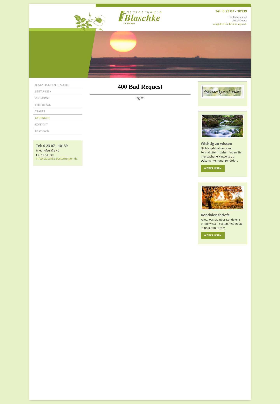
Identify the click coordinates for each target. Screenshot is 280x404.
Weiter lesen (212, 168)
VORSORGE (42, 98)
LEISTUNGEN (43, 91)
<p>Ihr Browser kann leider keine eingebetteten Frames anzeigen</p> (140, 236)
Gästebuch (42, 131)
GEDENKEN (42, 118)
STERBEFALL (43, 104)
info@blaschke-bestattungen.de (230, 24)
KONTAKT (41, 124)
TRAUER (40, 111)
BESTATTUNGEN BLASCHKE (52, 85)
